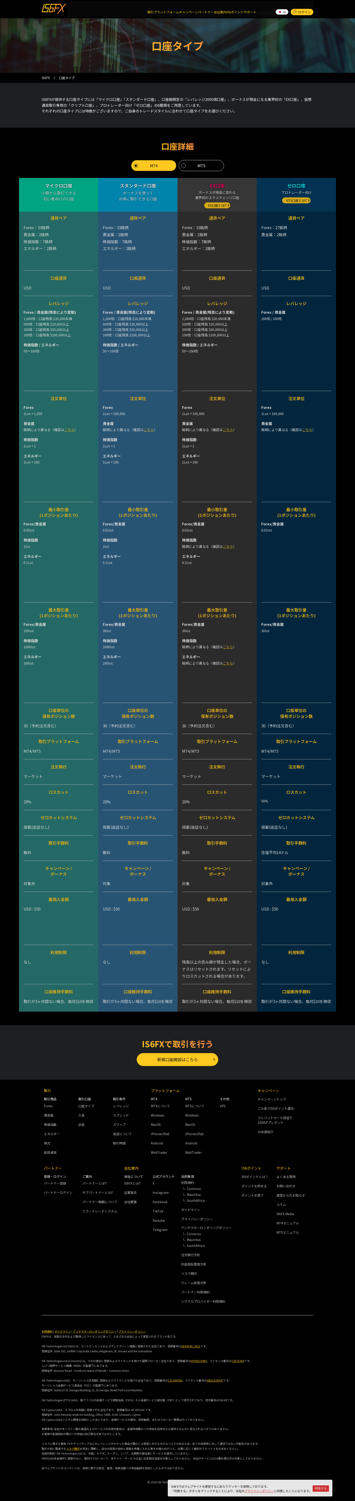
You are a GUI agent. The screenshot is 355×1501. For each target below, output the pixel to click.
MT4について (160, 1104)
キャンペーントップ (272, 1097)
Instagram (161, 1191)
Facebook (160, 1200)
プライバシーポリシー (259, 1491)
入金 (81, 1113)
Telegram (160, 1228)
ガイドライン (190, 1208)
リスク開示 (189, 1272)
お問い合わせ (285, 1184)
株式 (47, 1141)
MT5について (194, 1104)
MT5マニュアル (287, 1231)
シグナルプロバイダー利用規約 (203, 1299)
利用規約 (47, 1330)
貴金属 (48, 1113)
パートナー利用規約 (195, 1290)
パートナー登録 (55, 1181)
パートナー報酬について (99, 1200)
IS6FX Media (285, 1212)
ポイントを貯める (254, 1184)
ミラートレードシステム (99, 1209)
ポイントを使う (253, 1193)
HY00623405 (199, 1359)
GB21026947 (215, 1379)
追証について (122, 1132)
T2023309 (237, 1359)
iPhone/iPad (160, 1132)
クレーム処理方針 (193, 1281)
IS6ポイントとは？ (255, 1175)
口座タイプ (86, 1104)
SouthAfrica (196, 1199)
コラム (281, 1203)
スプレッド (121, 1113)
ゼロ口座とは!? (296, 197)
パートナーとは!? (94, 1181)
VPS (222, 1104)
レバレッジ (121, 1104)
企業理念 (130, 1191)
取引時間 (119, 1141)
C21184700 (175, 1379)
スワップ (119, 1123)
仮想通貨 (50, 1151)
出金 (81, 1123)
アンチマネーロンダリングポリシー (94, 1330)
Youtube (159, 1219)
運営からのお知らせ (290, 1193)
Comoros (194, 1187)
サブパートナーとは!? (97, 1191)
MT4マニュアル (287, 1221)
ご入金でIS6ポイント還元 (276, 1107)
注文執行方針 (190, 1253)
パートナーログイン (58, 1191)
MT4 (154, 162)
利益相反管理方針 (193, 1262)
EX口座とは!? (217, 202)
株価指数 (50, 1123)
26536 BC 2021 (190, 1344)
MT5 (201, 162)
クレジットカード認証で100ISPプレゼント (275, 1118)
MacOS (156, 1123)
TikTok (158, 1209)
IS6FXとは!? (132, 1181)
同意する (321, 1488)
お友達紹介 (265, 1130)
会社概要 (130, 1200)
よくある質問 (285, 1175)
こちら (69, 426)
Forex (48, 1104)
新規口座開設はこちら (177, 1057)
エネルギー (52, 1132)
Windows (157, 1113)
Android (157, 1141)
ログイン (302, 7)
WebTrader (159, 1151)
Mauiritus (194, 1193)
